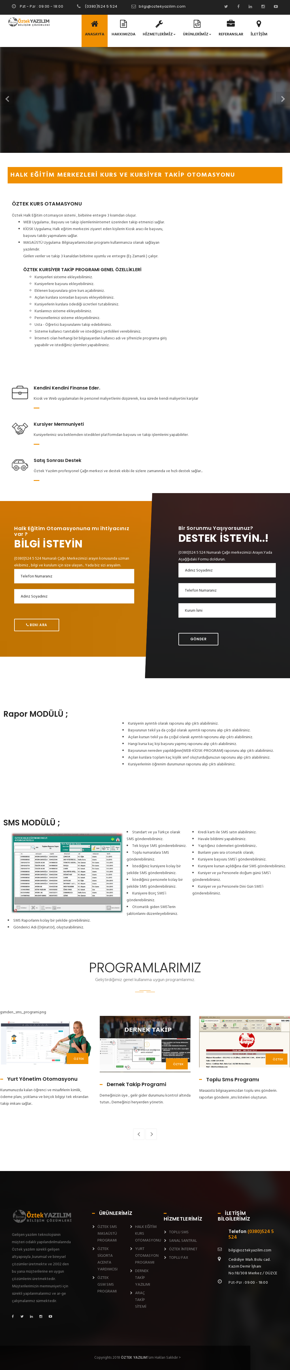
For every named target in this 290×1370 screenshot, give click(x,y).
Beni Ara (36, 624)
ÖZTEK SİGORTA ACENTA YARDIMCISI (107, 1259)
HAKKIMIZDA (123, 29)
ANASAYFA (94, 29)
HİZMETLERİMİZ (159, 29)
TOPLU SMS (179, 1232)
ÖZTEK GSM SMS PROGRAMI (107, 1285)
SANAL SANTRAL (183, 1241)
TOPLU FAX (178, 1258)
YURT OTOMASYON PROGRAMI (147, 1256)
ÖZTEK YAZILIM (133, 1358)
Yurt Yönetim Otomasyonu (42, 1078)
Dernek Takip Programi (136, 1084)
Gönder (198, 639)
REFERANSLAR (231, 29)
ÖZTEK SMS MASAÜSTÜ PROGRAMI (107, 1234)
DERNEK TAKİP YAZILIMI (142, 1278)
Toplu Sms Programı (232, 1079)
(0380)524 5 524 (101, 6)
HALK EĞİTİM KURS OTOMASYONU (148, 1234)
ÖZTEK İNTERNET (183, 1249)
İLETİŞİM (259, 29)
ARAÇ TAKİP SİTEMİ (140, 1300)
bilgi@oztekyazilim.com (162, 6)
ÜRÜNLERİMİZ (197, 29)
